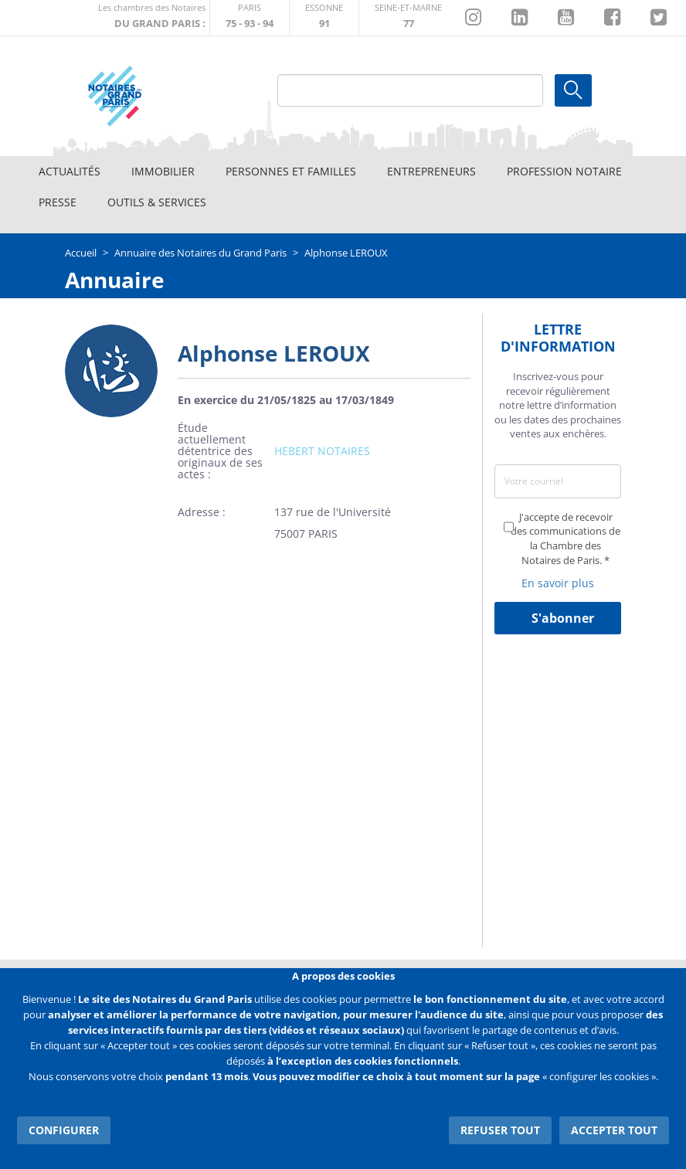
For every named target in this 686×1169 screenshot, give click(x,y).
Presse (57, 202)
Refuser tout (500, 1130)
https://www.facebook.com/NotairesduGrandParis (612, 18)
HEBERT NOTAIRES (322, 450)
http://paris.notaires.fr (249, 17)
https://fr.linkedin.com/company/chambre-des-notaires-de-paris (519, 18)
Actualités (69, 171)
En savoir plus (557, 583)
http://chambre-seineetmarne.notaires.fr (408, 17)
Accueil (81, 253)
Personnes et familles (291, 171)
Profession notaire (564, 171)
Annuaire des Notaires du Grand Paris (200, 253)
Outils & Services (156, 202)
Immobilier (163, 171)
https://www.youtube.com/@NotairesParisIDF (566, 18)
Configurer (64, 1130)
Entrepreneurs (431, 171)
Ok (573, 90)
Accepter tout (614, 1130)
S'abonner (562, 618)
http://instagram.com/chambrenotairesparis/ (473, 18)
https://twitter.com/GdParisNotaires (658, 18)
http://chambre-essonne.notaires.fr (324, 17)
